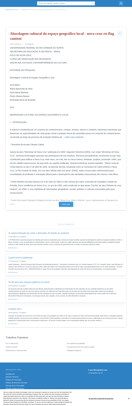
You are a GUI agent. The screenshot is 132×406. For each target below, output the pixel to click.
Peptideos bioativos (74, 350)
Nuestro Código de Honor (15, 388)
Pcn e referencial (12, 343)
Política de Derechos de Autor (16, 383)
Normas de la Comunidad (15, 385)
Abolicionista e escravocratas (16, 350)
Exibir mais (66, 204)
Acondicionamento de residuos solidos (81, 347)
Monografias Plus (12, 9)
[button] (119, 36)
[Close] (128, 401)
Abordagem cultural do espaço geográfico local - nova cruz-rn (43, 9)
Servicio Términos (12, 377)
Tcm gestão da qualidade (76, 343)
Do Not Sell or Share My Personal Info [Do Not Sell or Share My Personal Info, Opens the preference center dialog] (101, 401)
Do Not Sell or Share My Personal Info (19, 391)
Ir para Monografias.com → (98, 370)
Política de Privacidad (13, 380)
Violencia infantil (11, 347)
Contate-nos (10, 374)
